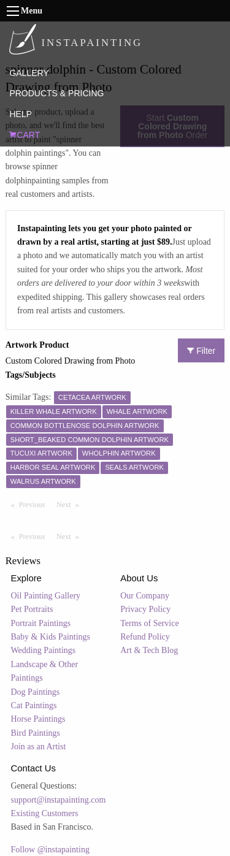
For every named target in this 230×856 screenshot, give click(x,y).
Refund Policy (145, 636)
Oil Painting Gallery (46, 595)
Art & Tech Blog (149, 650)
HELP (20, 114)
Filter (201, 351)
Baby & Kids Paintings (51, 636)
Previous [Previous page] (35, 504)
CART (24, 135)
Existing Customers (45, 813)
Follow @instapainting (50, 849)
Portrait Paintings (41, 623)
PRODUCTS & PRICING (56, 93)
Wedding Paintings (43, 650)
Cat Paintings (34, 705)
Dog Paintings (35, 692)
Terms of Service (149, 623)
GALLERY (28, 73)
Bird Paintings (36, 733)
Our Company (144, 595)
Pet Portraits (32, 609)
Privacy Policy (145, 609)
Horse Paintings (38, 719)
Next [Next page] (70, 504)
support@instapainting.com (58, 799)
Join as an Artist (38, 746)
